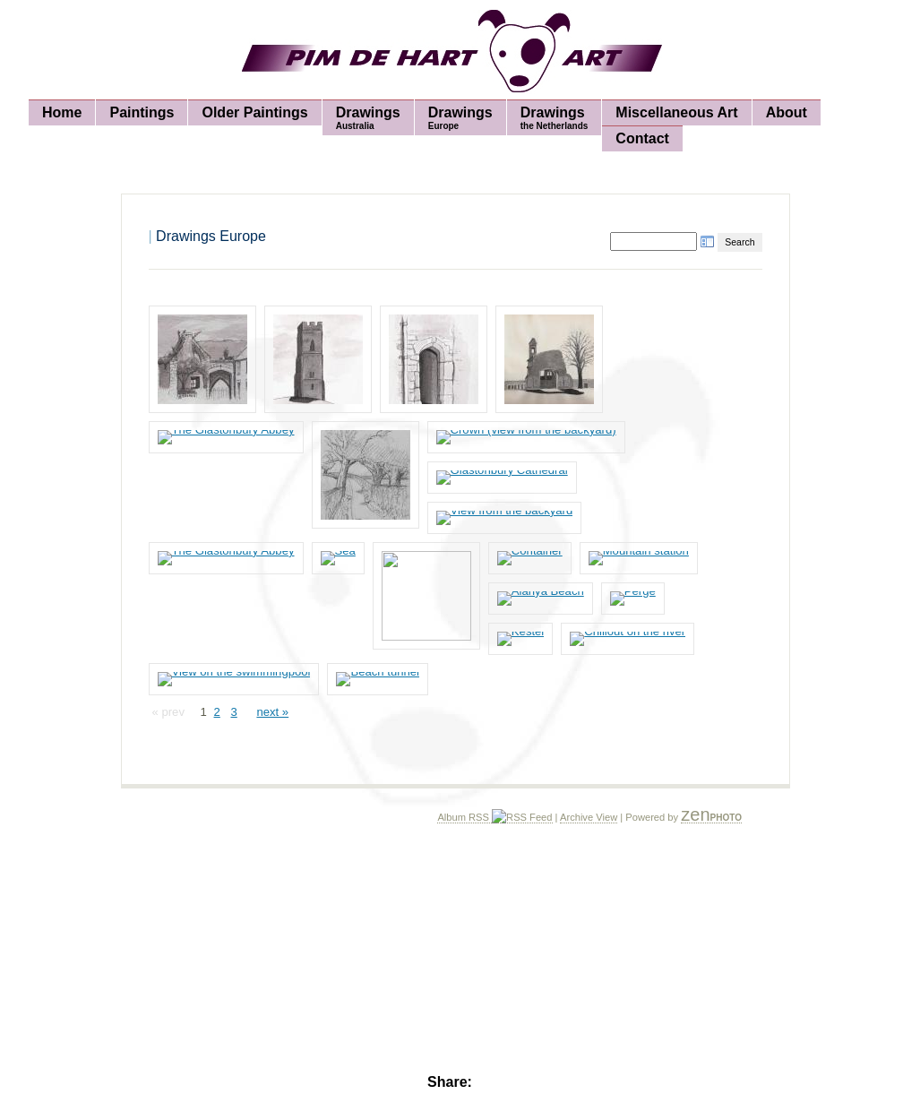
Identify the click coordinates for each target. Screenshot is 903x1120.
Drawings (368, 118)
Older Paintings (254, 112)
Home (62, 112)
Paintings (141, 112)
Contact (642, 138)
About (786, 112)
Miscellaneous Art (676, 112)
